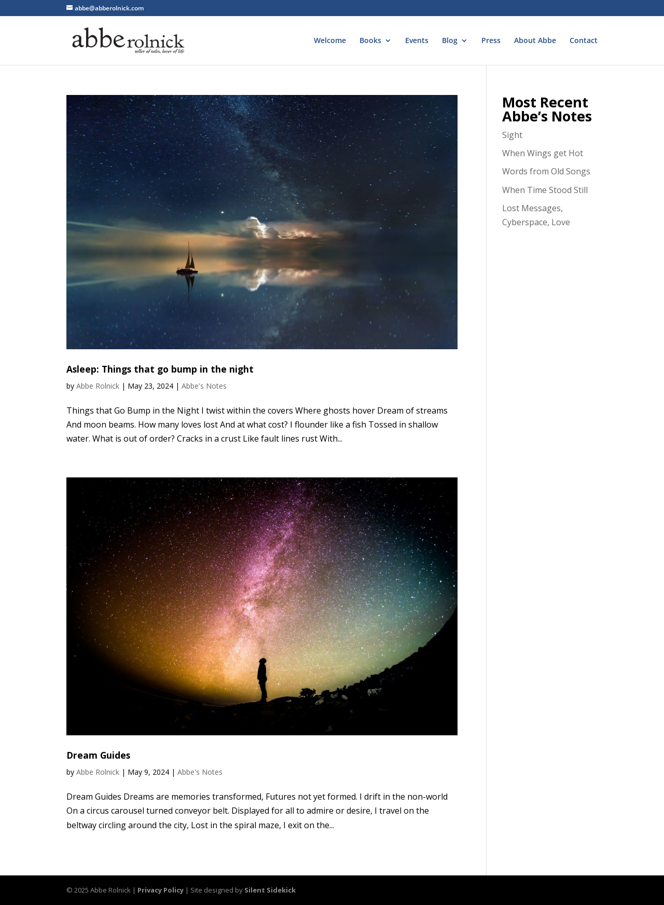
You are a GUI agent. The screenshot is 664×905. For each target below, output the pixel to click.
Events (416, 41)
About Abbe (535, 41)
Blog (450, 41)
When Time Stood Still (545, 190)
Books (370, 41)
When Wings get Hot (542, 153)
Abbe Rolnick (97, 386)
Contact (584, 41)
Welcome (330, 41)
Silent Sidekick (270, 890)
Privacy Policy (160, 890)
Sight (512, 135)
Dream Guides (98, 755)
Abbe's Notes (204, 386)
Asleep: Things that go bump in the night (160, 369)
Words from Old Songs (546, 171)
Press (491, 41)
